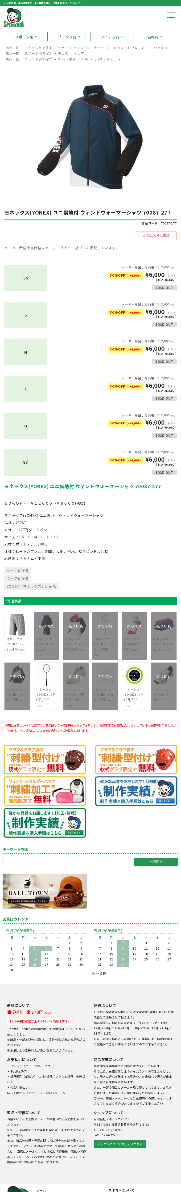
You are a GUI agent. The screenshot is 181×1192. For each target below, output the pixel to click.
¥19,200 (134, 709)
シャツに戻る (18, 585)
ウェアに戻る (18, 593)
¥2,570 (105, 707)
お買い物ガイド (29, 1107)
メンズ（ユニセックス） (93, 63)
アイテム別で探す (38, 63)
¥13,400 (76, 709)
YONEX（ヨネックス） (99, 74)
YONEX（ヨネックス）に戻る (31, 601)
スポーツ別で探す (38, 68)
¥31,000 (47, 709)
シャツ (159, 63)
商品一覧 (12, 63)
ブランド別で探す (38, 74)
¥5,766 (17, 707)
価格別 (152, 52)
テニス (63, 68)
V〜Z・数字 (67, 74)
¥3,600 (76, 656)
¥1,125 (164, 656)
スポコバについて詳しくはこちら (119, 1159)
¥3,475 (17, 656)
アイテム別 (110, 52)
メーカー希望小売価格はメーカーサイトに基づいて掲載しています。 (61, 262)
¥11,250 (47, 659)
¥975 (134, 656)
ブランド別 (67, 52)
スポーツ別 (24, 52)
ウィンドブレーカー (132, 63)
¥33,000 (105, 659)
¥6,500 (164, 707)
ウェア (63, 63)
